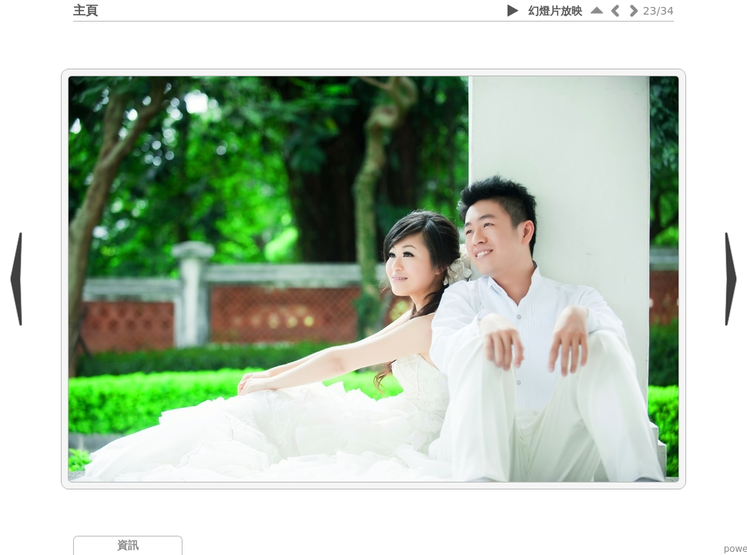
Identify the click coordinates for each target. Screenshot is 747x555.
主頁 (85, 10)
